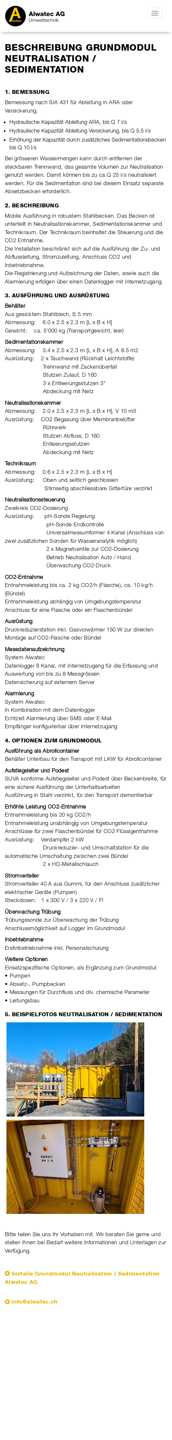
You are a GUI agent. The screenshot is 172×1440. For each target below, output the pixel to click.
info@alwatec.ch (34, 1301)
